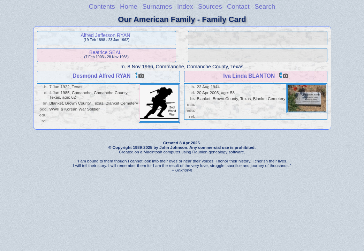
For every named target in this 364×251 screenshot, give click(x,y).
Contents (102, 6)
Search (265, 6)
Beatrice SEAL (105, 52)
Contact (238, 6)
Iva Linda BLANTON (249, 76)
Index (185, 6)
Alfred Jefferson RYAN (105, 35)
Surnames (157, 6)
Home (128, 6)
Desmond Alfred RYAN (101, 76)
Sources (210, 6)
